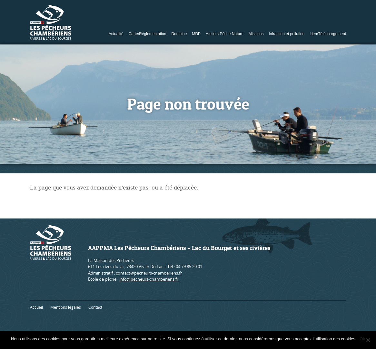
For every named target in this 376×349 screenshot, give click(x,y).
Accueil (36, 307)
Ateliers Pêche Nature (224, 34)
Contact (95, 307)
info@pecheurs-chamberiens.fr (148, 279)
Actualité (116, 34)
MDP (196, 34)
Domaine (179, 34)
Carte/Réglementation (147, 34)
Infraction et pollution (287, 34)
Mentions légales (65, 307)
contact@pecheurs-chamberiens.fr (149, 273)
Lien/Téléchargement (328, 34)
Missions (256, 34)
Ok (362, 338)
